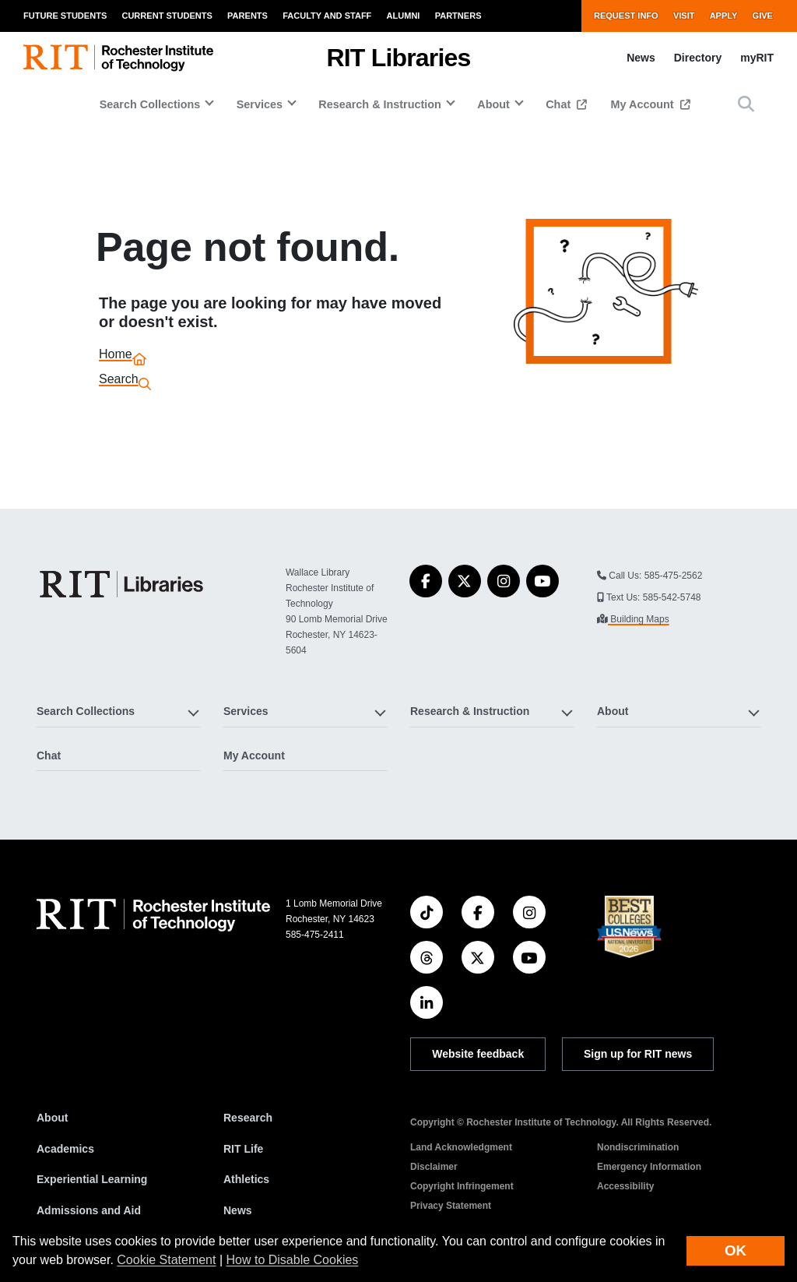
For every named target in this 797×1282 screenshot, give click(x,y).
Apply (724, 15)
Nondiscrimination (638, 1147)
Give (763, 15)
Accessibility (625, 1186)
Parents (247, 15)
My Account (644, 104)
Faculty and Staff (327, 15)
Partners (458, 15)
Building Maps (638, 619)
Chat (560, 104)
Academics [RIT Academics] (65, 1149)
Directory (698, 57)
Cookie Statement (166, 1259)
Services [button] (260, 104)
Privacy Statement (450, 1205)
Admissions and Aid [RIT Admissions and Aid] (89, 1210)
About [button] (493, 104)
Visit (684, 15)
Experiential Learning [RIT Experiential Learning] (92, 1179)
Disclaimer (434, 1166)
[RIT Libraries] (123, 584)
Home (115, 356)
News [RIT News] (237, 1210)
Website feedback (478, 1054)
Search (119, 381)
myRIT (757, 57)
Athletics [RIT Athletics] (246, 1179)
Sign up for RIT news (638, 1054)
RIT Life (243, 1149)
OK (735, 1250)
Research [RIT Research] (247, 1117)
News (641, 57)
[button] (746, 104)
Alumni (403, 15)
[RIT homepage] (118, 58)
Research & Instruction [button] (379, 104)
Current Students (166, 15)
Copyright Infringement (462, 1186)
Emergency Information (649, 1166)
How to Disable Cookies (292, 1259)
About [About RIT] (52, 1117)
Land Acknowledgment (461, 1147)
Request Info (626, 15)
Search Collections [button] (150, 104)
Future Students (65, 15)
